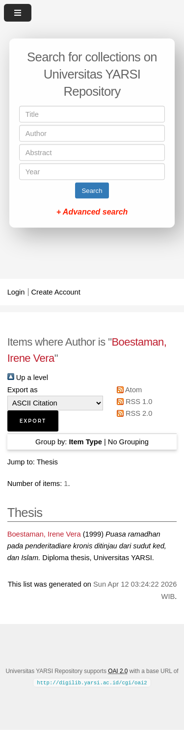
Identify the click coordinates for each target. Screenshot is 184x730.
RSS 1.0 (133, 402)
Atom (127, 390)
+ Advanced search (92, 212)
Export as (22, 390)
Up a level (27, 377)
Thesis (47, 462)
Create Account (55, 292)
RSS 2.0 (133, 413)
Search (91, 190)
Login (16, 292)
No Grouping (128, 442)
